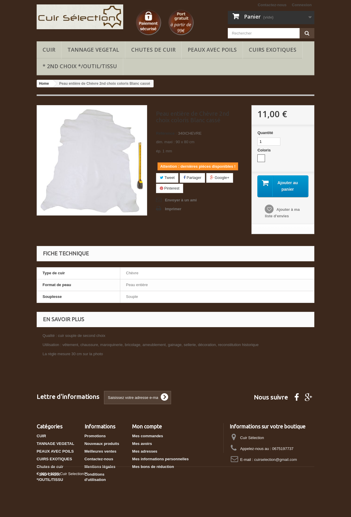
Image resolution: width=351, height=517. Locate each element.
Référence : (166, 133)
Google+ (219, 177)
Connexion (302, 5)
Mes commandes (147, 436)
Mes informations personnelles (160, 459)
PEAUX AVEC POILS (212, 49)
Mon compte (147, 426)
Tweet (167, 177)
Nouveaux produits (101, 443)
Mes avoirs (142, 443)
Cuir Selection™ (74, 501)
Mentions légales (100, 466)
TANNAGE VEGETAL (93, 49)
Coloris (264, 150)
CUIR (49, 49)
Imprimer (173, 209)
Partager (192, 177)
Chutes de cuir (153, 49)
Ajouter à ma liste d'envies (282, 212)
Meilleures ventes (100, 451)
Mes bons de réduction (153, 466)
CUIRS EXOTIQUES (272, 49)
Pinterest (169, 188)
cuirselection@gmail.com (275, 459)
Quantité (265, 133)
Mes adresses (144, 451)
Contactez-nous (272, 5)
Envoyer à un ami (181, 200)
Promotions (95, 436)
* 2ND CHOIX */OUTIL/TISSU (80, 66)
